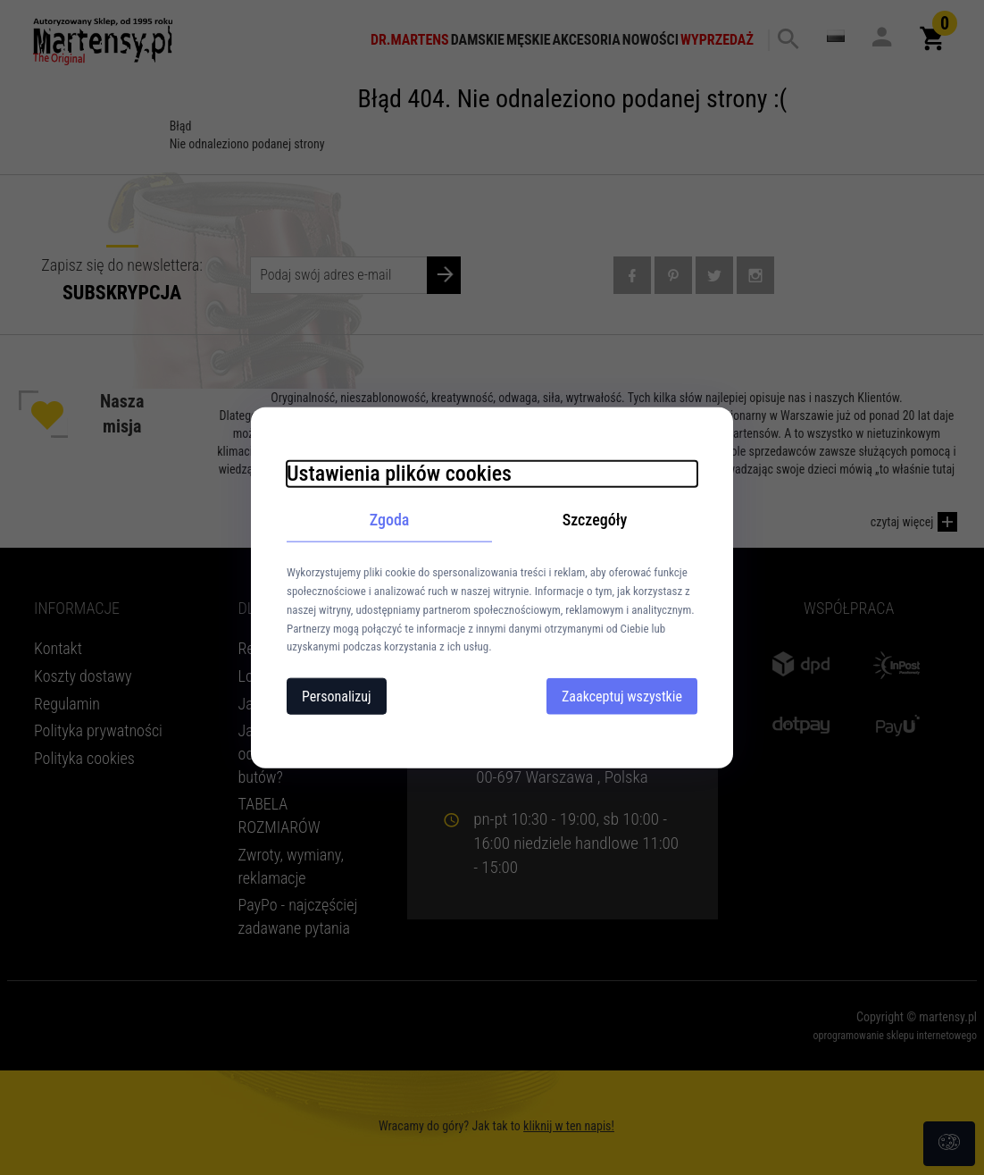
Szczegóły (595, 518)
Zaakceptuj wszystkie (622, 696)
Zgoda (390, 518)
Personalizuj (336, 696)
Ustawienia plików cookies (399, 472)
